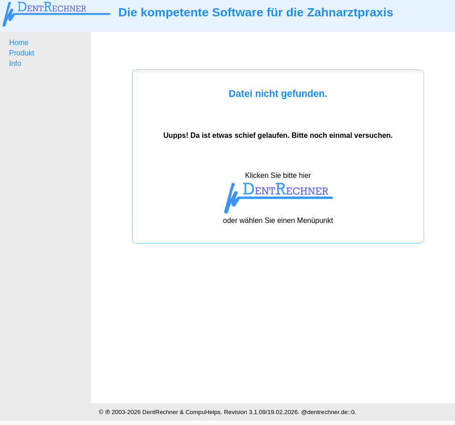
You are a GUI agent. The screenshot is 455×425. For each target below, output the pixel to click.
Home (19, 42)
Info (15, 63)
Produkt (21, 53)
